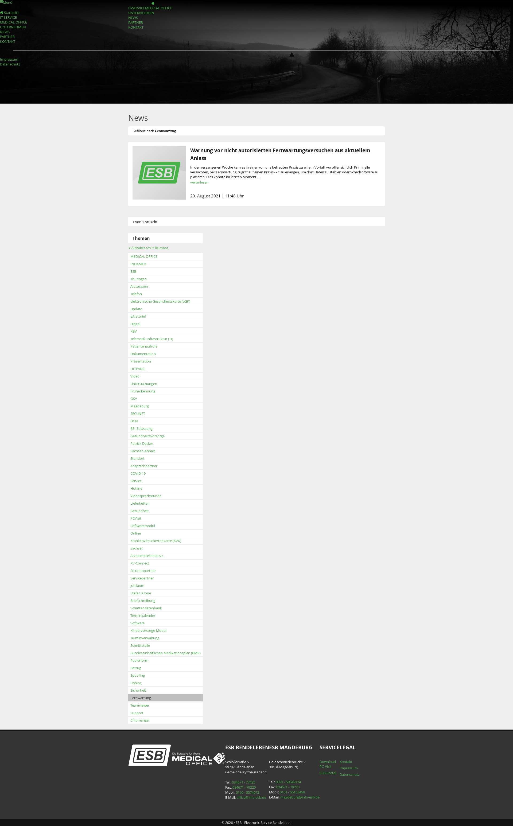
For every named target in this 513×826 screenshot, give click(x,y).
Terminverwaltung (144, 638)
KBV (133, 331)
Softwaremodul (142, 525)
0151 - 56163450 (292, 792)
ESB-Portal (328, 772)
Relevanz (160, 248)
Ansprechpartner (143, 465)
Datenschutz (10, 64)
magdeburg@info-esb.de (300, 797)
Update (136, 308)
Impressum (9, 59)
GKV (133, 398)
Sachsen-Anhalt (142, 451)
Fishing (136, 682)
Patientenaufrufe (143, 346)
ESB (133, 271)
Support (136, 712)
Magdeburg (139, 406)
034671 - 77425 (243, 782)
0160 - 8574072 (247, 792)
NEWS (133, 17)
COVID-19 (138, 473)
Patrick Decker (141, 443)
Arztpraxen (139, 286)
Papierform (139, 660)
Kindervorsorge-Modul (148, 630)
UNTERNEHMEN (141, 12)
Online (135, 533)
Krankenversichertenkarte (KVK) (155, 540)
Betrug (135, 667)
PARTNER (135, 22)
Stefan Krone (140, 593)
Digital (135, 323)
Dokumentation (143, 353)
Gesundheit (139, 510)
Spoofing (137, 675)
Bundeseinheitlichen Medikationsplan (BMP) (165, 652)
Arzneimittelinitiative (146, 555)
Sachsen (136, 548)
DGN (134, 421)
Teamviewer (139, 705)
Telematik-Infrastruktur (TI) (151, 338)
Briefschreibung (142, 600)
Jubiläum (137, 585)
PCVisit (135, 518)
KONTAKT (135, 27)
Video (134, 376)
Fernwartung (140, 697)
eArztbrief (138, 316)
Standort (137, 458)
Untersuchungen (143, 383)
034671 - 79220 (244, 787)
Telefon (136, 293)
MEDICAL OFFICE (158, 8)
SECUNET (137, 413)
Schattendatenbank (146, 608)
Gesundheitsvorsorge (147, 436)
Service (136, 480)
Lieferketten (140, 503)
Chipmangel (139, 720)
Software (137, 623)
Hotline (136, 488)
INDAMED (138, 264)
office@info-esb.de (251, 797)
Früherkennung (142, 391)
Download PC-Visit (328, 764)
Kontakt (346, 761)
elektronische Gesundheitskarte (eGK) (160, 301)
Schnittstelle (140, 645)
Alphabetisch (139, 248)
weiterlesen (199, 182)
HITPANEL (138, 368)
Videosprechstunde (145, 495)
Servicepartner (142, 578)
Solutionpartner (143, 570)
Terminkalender (142, 615)
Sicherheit (138, 690)
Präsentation (140, 361)
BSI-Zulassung (141, 428)
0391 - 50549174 (288, 782)
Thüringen (138, 278)
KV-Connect (139, 563)
